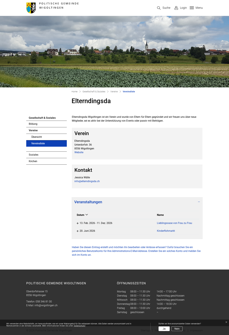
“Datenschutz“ (79, 326)
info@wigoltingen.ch (46, 305)
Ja (164, 328)
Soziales (33, 154)
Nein (177, 328)
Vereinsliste (40, 144)
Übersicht (36, 136)
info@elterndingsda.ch (87, 181)
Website (80, 152)
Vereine (33, 130)
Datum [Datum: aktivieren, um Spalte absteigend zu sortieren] (80, 214)
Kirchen (33, 161)
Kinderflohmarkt (132, 230)
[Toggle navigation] (196, 7)
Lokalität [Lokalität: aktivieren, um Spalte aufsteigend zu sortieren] (177, 214)
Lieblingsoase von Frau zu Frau (140, 223)
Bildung (33, 123)
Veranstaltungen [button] (88, 202)
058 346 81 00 (44, 301)
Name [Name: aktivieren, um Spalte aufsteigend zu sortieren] (126, 214)
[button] (163, 8)
